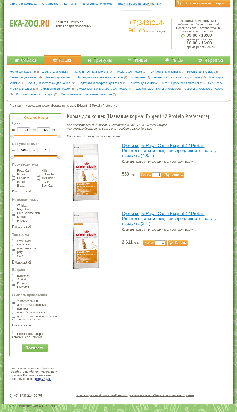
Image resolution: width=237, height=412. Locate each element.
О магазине (50, 3)
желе (18, 255)
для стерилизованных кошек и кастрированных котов (34, 318)
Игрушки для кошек (200, 71)
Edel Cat (45, 185)
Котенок (19, 283)
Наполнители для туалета (91, 71)
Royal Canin (22, 170)
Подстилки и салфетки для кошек (100, 83)
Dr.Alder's (20, 178)
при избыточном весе (28, 312)
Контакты (70, 3)
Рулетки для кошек (142, 83)
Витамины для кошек (164, 71)
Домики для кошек (54, 71)
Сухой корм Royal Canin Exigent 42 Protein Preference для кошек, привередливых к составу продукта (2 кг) (169, 218)
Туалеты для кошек (129, 71)
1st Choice (46, 178)
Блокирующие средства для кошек (100, 77)
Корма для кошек (21, 71)
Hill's (42, 170)
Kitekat (19, 217)
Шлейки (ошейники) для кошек (156, 88)
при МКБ (20, 308)
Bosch (18, 182)
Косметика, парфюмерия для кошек (177, 77)
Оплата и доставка (23, 3)
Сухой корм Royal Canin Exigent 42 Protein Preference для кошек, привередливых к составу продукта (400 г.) (169, 150)
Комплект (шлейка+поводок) (35, 94)
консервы (21, 244)
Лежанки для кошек (58, 77)
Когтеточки (138, 77)
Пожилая (20, 287)
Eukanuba (45, 174)
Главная (15, 105)
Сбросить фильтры (36, 117)
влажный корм (24, 248)
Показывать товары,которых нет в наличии (28, 335)
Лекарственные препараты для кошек (102, 88)
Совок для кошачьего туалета (203, 88)
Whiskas (20, 205)
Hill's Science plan (26, 213)
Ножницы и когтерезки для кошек (48, 83)
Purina (18, 174)
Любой (19, 279)
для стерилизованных (29, 305)
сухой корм (22, 240)
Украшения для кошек (55, 88)
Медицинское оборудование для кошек (86, 94)
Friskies (19, 220)
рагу (17, 252)
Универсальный (25, 301)
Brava (18, 185)
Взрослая (21, 275)
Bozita (43, 182)
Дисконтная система (97, 3)
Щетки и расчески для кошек (180, 83)
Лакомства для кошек (24, 77)
